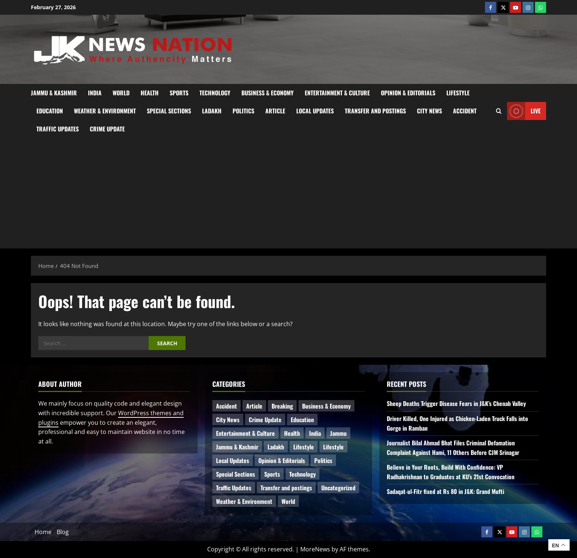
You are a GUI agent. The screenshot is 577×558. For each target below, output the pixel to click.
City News (429, 110)
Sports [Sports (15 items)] (272, 474)
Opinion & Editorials (408, 92)
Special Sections (169, 110)
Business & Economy (267, 92)
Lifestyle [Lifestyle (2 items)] (333, 446)
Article (275, 110)
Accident (465, 110)
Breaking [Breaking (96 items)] (282, 406)
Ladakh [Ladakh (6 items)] (276, 446)
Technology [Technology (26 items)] (302, 474)
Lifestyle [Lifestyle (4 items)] (303, 446)
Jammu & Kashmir (54, 92)
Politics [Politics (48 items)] (323, 460)
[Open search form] (499, 111)
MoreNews (315, 549)
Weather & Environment (105, 110)
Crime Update (107, 128)
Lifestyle (458, 92)
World (121, 92)
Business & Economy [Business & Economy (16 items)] (326, 406)
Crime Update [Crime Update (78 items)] (265, 419)
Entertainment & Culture (337, 92)
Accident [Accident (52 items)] (226, 406)
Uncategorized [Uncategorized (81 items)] (338, 487)
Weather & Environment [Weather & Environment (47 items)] (244, 501)
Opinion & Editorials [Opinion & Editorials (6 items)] (281, 460)
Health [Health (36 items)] (292, 433)
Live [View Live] (524, 111)
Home (43, 532)
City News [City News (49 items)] (228, 419)
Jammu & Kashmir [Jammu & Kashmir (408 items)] (237, 446)
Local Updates (315, 110)
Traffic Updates (57, 128)
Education (49, 110)
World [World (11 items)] (288, 501)
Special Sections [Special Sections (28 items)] (235, 474)
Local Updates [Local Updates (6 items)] (232, 460)
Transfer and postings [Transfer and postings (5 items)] (286, 487)
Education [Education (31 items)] (302, 419)
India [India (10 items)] (315, 433)
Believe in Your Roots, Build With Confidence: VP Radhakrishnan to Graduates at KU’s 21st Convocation (450, 472)
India (95, 92)
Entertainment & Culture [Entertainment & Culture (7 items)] (245, 433)
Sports (179, 92)
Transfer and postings (375, 110)
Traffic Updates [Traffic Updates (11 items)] (233, 487)
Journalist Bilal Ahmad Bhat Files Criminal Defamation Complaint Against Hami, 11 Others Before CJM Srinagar (453, 447)
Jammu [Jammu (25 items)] (338, 433)
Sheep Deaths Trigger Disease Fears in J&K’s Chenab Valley (456, 403)
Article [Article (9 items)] (254, 406)
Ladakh (212, 110)
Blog (63, 532)
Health (150, 92)
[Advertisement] (288, 193)
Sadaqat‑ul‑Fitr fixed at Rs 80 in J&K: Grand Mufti (446, 491)
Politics (243, 110)
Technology (214, 92)
